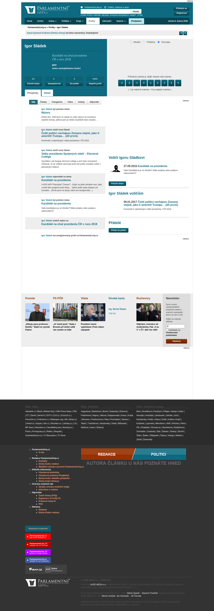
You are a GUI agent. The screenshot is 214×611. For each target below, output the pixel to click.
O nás (41, 452)
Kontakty (43, 461)
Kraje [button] (79, 21)
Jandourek (159, 415)
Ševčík (181, 431)
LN (75, 423)
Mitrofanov (160, 423)
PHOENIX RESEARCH (119, 15)
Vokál (113, 423)
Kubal (130, 415)
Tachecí (125, 419)
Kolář (164, 419)
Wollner (179, 435)
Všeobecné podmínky (49, 472)
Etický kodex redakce (49, 464)
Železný (100, 427)
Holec (181, 411)
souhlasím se (173, 332)
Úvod (29, 21)
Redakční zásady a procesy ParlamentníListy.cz (61, 467)
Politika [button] (66, 21)
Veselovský (105, 423)
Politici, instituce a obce (116, 7)
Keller (150, 419)
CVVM (83, 15)
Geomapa (163, 42)
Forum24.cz (30, 419)
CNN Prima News (63, 411)
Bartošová (96, 411)
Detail (47, 93)
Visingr (171, 435)
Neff (168, 423)
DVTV (49, 415)
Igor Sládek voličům (126, 193)
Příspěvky (32, 93)
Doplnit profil (95, 83)
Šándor (165, 431)
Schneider (140, 431)
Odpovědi (94, 102)
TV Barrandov (50, 435)
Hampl (174, 411)
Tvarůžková (93, 423)
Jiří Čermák (136, 596)
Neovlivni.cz (40, 427)
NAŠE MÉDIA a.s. (98, 584)
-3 (122, 83)
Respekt (57, 431)
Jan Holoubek (122, 596)
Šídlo (138, 435)
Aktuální (135, 42)
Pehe (183, 423)
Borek (105, 411)
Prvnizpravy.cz (38, 431)
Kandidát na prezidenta (56, 180)
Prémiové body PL (47, 501)
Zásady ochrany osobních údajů (54, 487)
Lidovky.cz (67, 423)
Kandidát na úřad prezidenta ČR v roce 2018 (69, 224)
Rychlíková (167, 427)
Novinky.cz (67, 427)
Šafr (158, 431)
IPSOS (89, 15)
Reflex (49, 431)
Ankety (81, 102)
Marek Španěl (133, 593)
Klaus (157, 419)
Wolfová (84, 427)
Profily (52, 27)
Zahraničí (106, 21)
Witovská (122, 423)
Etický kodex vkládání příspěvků (54, 478)
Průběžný (149, 42)
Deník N (41, 415)
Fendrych (157, 411)
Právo (27, 431)
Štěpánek (154, 435)
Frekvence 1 (43, 419)
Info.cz (46, 423)
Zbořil (138, 439)
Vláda (84, 298)
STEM (139, 15)
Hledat (136, 11)
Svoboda (151, 431)
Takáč (83, 423)
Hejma (95, 415)
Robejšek (145, 427)
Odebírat (176, 341)
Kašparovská (113, 415)
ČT (27, 415)
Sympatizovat (54, 83)
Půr (138, 427)
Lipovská (150, 423)
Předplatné (136, 21)
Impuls (39, 423)
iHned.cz (30, 423)
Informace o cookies (48, 489)
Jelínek (169, 415)
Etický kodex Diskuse (49, 481)
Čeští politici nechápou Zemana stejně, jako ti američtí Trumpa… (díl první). (70, 135)
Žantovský (147, 439)
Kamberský (141, 419)
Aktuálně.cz (30, 411)
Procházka (115, 419)
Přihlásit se (181, 8)
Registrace (182, 13)
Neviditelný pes (54, 427)
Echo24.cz (66, 415)
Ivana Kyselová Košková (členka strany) (46, 33)
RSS (41, 504)
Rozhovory (143, 298)
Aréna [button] (53, 21)
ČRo (75, 411)
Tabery (163, 435)
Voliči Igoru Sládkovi (127, 157)
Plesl (106, 419)
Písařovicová (97, 419)
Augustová (85, 411)
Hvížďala (149, 415)
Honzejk (140, 415)
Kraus (123, 415)
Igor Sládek (62, 27)
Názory (45, 112)
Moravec (86, 419)
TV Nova (61, 435)
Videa (70, 102)
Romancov (156, 427)
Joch (176, 415)
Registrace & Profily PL (50, 498)
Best (138, 411)
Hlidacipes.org (56, 419)
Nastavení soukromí (38, 528)
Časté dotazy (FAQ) (48, 495)
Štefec (145, 435)
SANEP (133, 15)
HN (66, 419)
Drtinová (123, 411)
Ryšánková (179, 427)
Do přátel (74, 83)
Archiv (40, 21)
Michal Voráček (108, 596)
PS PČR (58, 298)
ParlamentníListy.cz (91, 7)
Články (43, 102)
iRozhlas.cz (56, 423)
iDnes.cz (73, 419)
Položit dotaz (33, 83)
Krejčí (178, 419)
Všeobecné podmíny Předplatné (54, 475)
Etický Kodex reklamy (49, 512)
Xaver (92, 427)
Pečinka (175, 423)
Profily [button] (93, 21)
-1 (137, 83)
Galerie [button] (121, 21)
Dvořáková (147, 411)
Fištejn (166, 411)
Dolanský (114, 411)
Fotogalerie (57, 102)
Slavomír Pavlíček (150, 593)
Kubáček (140, 423)
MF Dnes (29, 427)
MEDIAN (105, 15)
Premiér (30, 298)
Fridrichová (86, 415)
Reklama (43, 510)
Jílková (103, 415)
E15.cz (56, 415)
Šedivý (173, 431)
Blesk (39, 411)
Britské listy (49, 411)
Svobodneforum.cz (33, 435)
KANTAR (97, 15)
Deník (33, 415)
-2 (129, 83)
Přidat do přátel (118, 230)
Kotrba (171, 419)
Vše (33, 102)
